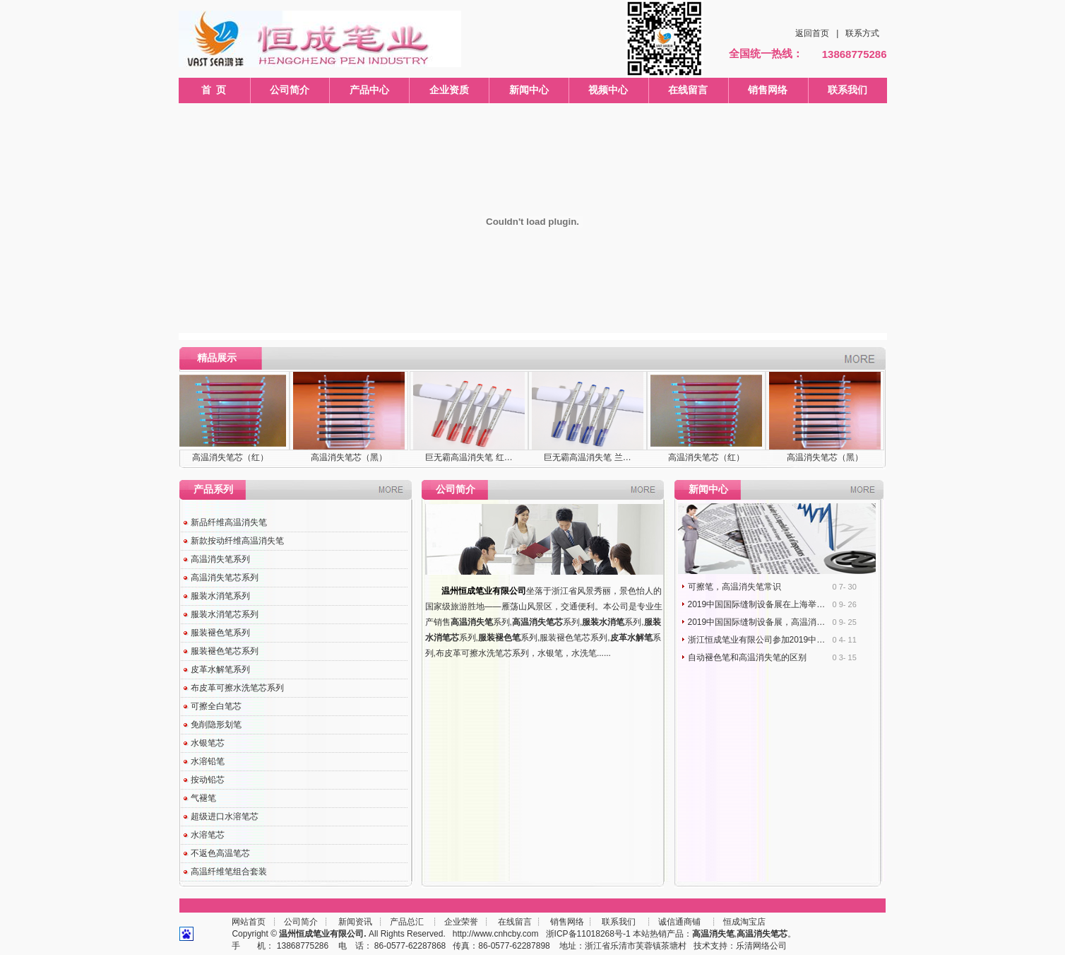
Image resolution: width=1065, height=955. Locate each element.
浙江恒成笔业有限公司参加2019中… (757, 640)
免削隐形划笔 (216, 725)
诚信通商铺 (678, 922)
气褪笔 (203, 798)
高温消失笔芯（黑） (349, 457)
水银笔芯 (208, 743)
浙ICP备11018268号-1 (588, 934)
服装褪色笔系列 (220, 633)
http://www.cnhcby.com (496, 934)
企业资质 (449, 89)
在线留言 (688, 89)
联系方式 (862, 33)
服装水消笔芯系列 (224, 614)
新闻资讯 (355, 922)
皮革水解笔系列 (220, 669)
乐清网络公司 (761, 946)
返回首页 (812, 33)
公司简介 (289, 89)
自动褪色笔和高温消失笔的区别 (747, 657)
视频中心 (608, 89)
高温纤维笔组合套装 (229, 872)
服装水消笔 (603, 622)
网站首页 (249, 922)
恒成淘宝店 (743, 922)
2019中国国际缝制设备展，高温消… (757, 622)
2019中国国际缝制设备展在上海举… (757, 604)
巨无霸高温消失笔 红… (468, 457)
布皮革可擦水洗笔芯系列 (237, 688)
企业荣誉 (461, 922)
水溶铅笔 (208, 761)
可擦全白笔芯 (216, 706)
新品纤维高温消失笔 (229, 522)
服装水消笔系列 (220, 596)
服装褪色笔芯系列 (224, 651)
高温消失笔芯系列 (224, 577)
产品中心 (369, 89)
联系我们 (847, 89)
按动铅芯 (208, 780)
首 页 (214, 89)
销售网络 (767, 89)
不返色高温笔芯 (220, 853)
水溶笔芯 (208, 835)
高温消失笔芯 (537, 622)
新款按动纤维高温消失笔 (237, 541)
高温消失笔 (472, 622)
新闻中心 (529, 89)
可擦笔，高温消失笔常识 (734, 587)
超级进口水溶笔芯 (224, 816)
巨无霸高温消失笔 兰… (587, 457)
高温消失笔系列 (220, 559)
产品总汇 (407, 922)
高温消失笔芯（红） (230, 457)
